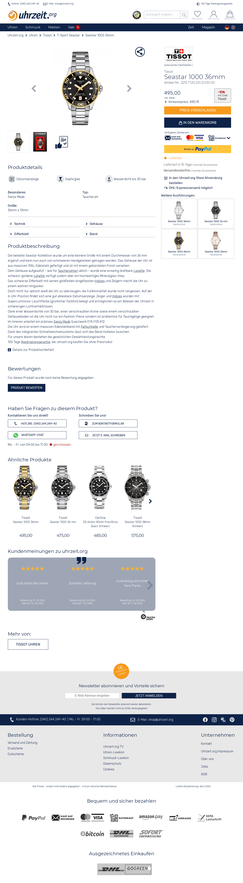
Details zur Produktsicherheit (33, 350)
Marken (54, 27)
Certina (100, 518)
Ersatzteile (15, 748)
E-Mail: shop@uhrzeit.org (60, 3)
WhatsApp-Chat (28, 435)
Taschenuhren (68, 271)
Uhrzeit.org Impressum (217, 751)
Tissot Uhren (28, 644)
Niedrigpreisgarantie (35, 342)
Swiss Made (62, 322)
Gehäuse (96, 224)
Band (94, 234)
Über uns (207, 759)
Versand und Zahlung (22, 743)
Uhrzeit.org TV (113, 747)
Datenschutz (112, 764)
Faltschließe (89, 327)
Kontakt (206, 744)
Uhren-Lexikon (113, 752)
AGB (204, 774)
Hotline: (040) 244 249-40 (25, 3)
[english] (233, 27)
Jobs (204, 767)
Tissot (25, 518)
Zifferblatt (22, 234)
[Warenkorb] (229, 15)
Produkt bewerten (26, 388)
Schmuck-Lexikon (116, 758)
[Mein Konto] (214, 15)
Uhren (13, 27)
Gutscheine (16, 754)
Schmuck (32, 27)
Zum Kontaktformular (104, 423)
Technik (20, 224)
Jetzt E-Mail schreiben (104, 435)
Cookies (108, 769)
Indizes (100, 281)
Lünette (139, 271)
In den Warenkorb (199, 122)
